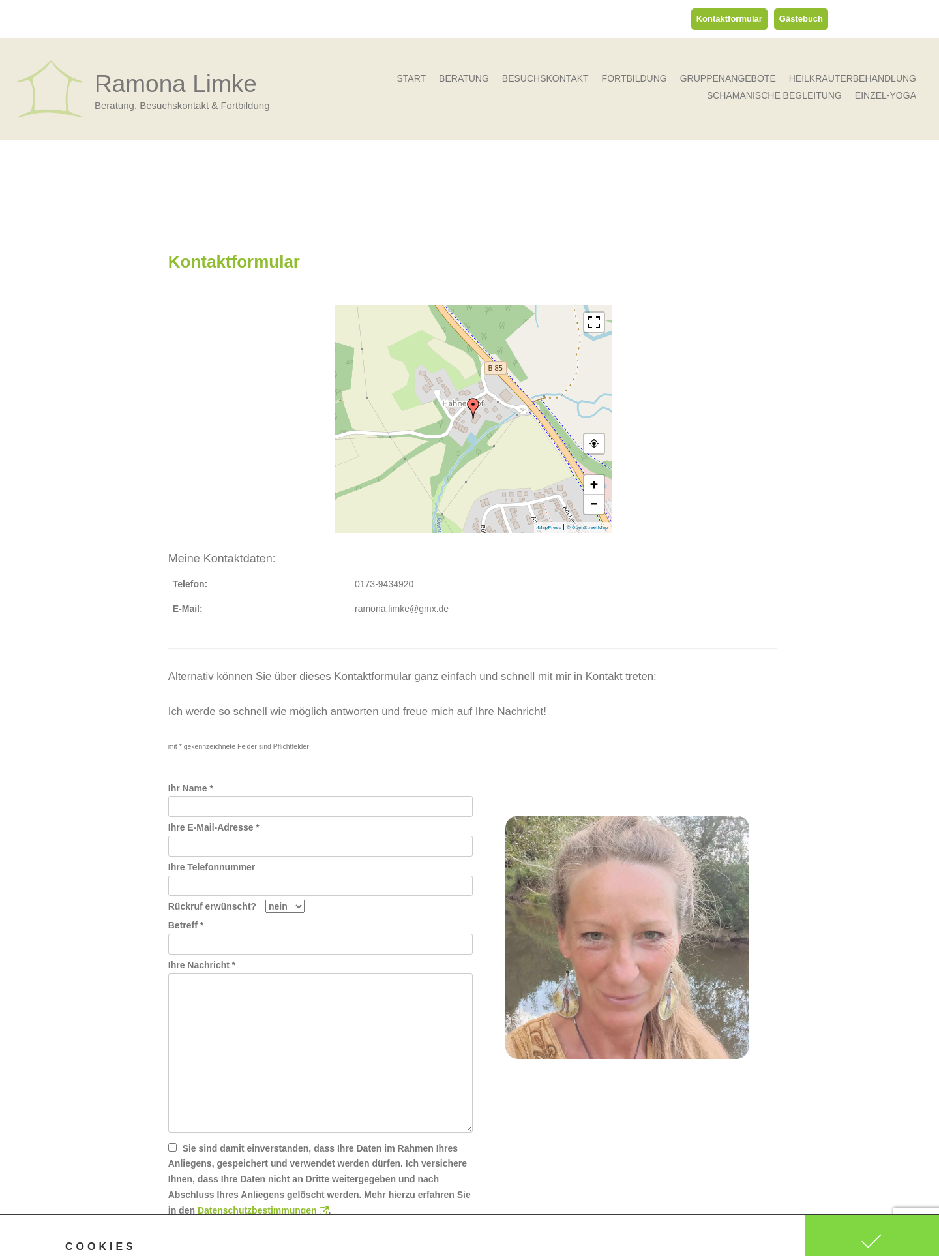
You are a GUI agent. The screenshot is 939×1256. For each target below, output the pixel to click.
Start (411, 78)
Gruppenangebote (728, 78)
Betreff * (320, 934)
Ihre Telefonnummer (320, 876)
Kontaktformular (729, 18)
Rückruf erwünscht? (236, 906)
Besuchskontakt (545, 78)
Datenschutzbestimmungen (263, 1210)
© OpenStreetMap (587, 527)
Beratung (464, 78)
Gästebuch (801, 18)
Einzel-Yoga (885, 95)
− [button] (594, 504)
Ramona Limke (176, 83)
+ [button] (594, 484)
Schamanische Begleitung (774, 95)
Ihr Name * (320, 797)
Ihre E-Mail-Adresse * (320, 836)
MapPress (549, 527)
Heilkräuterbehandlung (852, 78)
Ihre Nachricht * (320, 973)
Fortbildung (634, 78)
